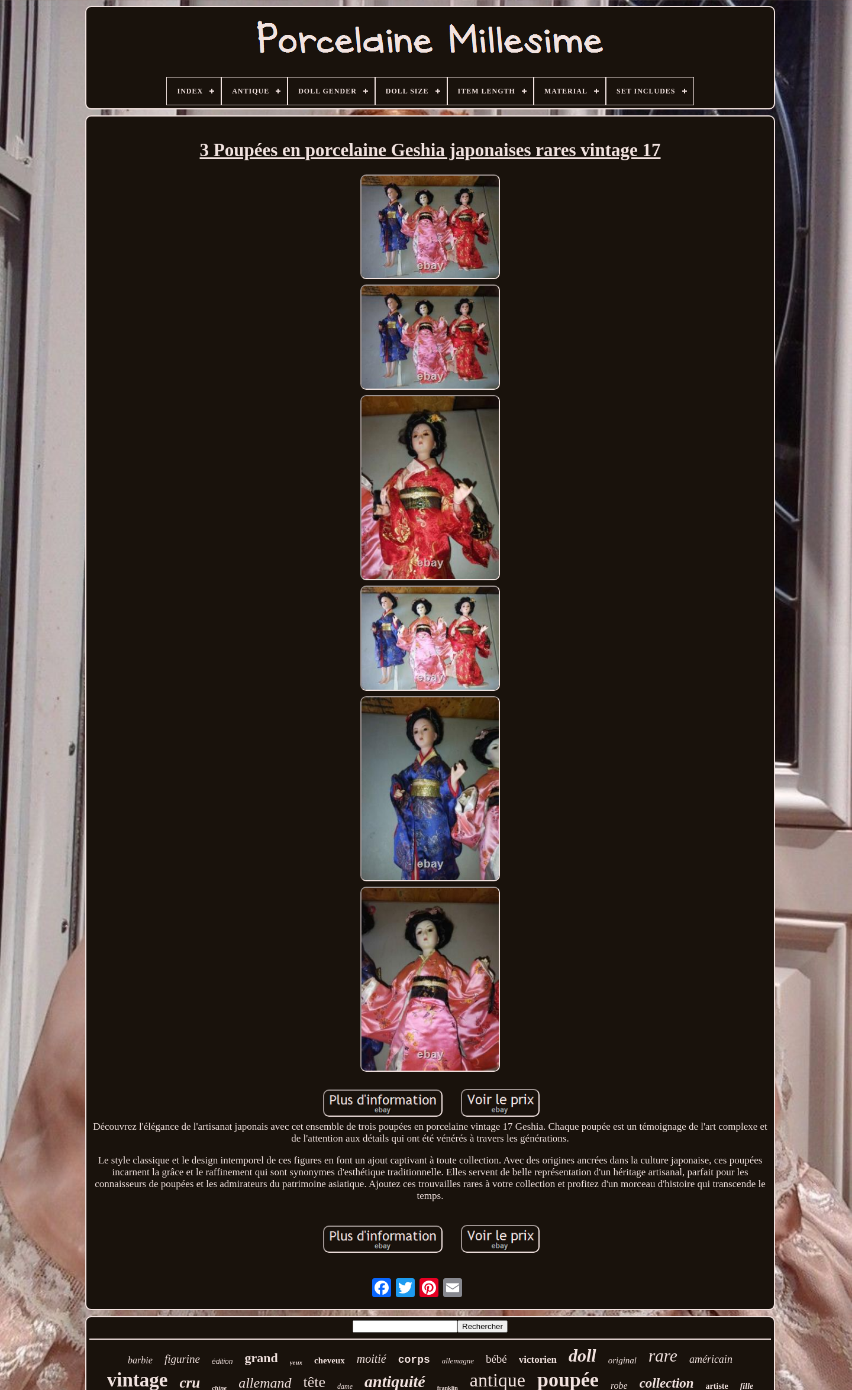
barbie (140, 1360)
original (622, 1360)
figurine (182, 1359)
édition (222, 1361)
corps (414, 1360)
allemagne (458, 1360)
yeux (296, 1362)
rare (662, 1355)
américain (710, 1359)
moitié (371, 1358)
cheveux (329, 1360)
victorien (538, 1359)
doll (582, 1355)
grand (260, 1357)
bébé (496, 1359)
